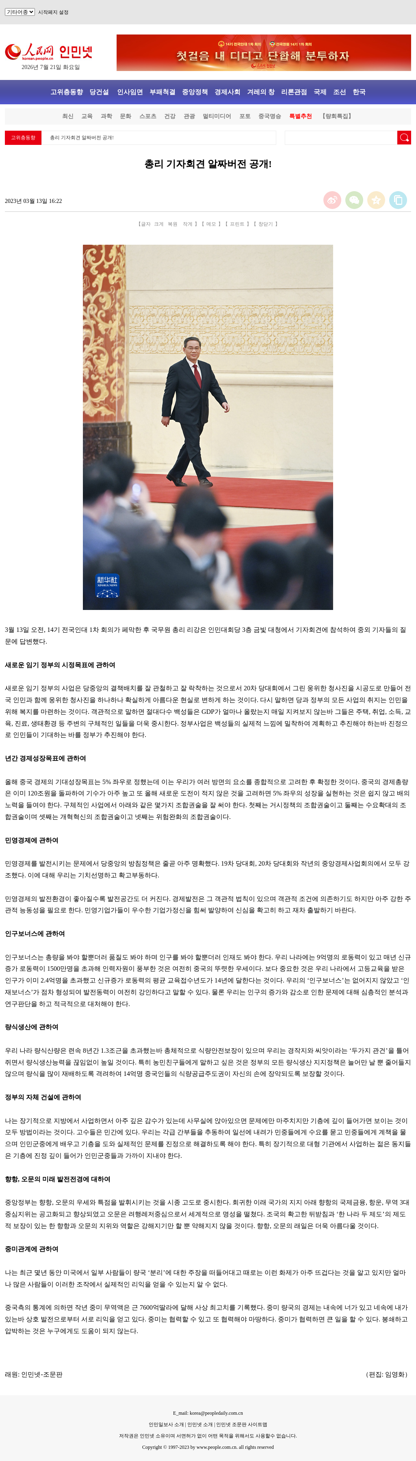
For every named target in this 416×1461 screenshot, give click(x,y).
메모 (211, 224)
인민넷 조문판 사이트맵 (241, 1424)
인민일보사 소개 (166, 1424)
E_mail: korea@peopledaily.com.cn (208, 1413)
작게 (188, 224)
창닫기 (265, 224)
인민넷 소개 (199, 1424)
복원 (173, 224)
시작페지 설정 (53, 12)
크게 (159, 224)
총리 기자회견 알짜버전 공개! (82, 137)
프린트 (237, 224)
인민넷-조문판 (41, 1374)
